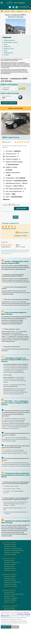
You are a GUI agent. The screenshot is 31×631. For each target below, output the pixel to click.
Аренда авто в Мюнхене (10, 546)
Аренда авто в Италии (8, 558)
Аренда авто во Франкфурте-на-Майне (14, 550)
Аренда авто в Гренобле (10, 584)
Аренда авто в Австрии (9, 590)
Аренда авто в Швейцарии (10, 606)
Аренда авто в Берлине (10, 544)
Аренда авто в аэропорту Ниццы (12, 582)
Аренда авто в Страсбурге (11, 586)
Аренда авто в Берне (9, 608)
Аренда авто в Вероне (9, 568)
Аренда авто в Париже (10, 576)
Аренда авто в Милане (10, 564)
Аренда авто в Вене (9, 592)
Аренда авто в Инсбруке (10, 600)
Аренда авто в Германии (9, 542)
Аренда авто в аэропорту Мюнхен (12, 548)
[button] (9, 88)
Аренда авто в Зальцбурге (11, 598)
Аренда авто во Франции (9, 574)
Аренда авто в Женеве (10, 610)
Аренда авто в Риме (9, 560)
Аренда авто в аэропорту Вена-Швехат (14, 594)
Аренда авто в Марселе (10, 580)
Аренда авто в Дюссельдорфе (12, 552)
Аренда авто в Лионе (9, 578)
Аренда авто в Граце (9, 602)
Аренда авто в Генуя (9, 566)
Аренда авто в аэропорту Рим (11, 562)
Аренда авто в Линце (9, 596)
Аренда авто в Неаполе (10, 570)
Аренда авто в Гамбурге (10, 554)
